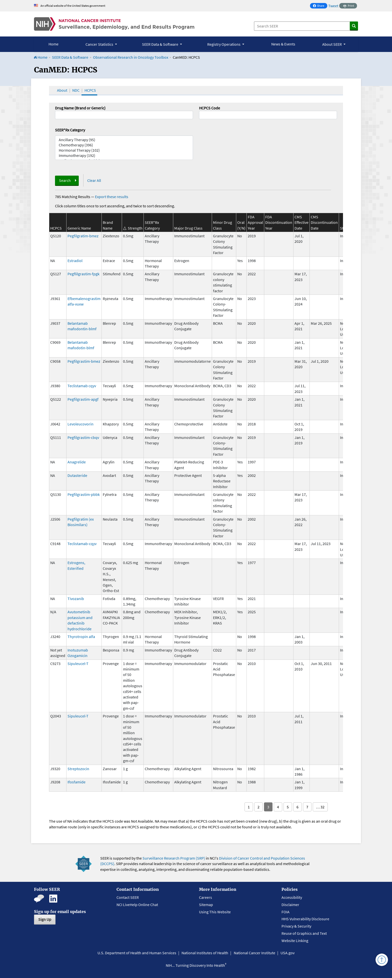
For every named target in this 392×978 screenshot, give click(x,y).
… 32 (320, 806)
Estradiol (75, 260)
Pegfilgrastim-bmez (84, 361)
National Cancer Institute (254, 952)
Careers (205, 897)
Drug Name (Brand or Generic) (80, 107)
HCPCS (90, 90)
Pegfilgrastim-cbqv (83, 437)
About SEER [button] (332, 44)
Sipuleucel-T (78, 663)
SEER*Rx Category (70, 129)
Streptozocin (78, 768)
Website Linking (295, 940)
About (62, 90)
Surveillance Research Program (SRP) (173, 858)
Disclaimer (290, 904)
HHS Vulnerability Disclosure (305, 918)
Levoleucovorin (81, 423)
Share (320, 6)
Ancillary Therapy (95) (124, 139)
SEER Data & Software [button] (160, 44)
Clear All (94, 180)
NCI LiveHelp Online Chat (137, 904)
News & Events (283, 43)
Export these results (111, 196)
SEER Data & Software (70, 57)
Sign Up (44, 919)
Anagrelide (77, 461)
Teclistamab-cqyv (82, 543)
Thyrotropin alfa (81, 636)
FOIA (286, 911)
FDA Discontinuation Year (278, 222)
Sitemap (206, 904)
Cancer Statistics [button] (100, 44)
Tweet (333, 5)
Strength (135, 228)
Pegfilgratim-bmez (83, 235)
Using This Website (215, 911)
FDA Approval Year (255, 222)
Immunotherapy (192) (124, 155)
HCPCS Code (209, 107)
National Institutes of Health (205, 952)
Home (53, 43)
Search (65, 180)
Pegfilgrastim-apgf (83, 399)
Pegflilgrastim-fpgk (84, 273)
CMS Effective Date (301, 222)
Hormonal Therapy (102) (124, 150)
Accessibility (292, 897)
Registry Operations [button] (224, 44)
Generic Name (79, 228)
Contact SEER (127, 897)
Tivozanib (76, 598)
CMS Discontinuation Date (324, 222)
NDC (76, 90)
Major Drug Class (188, 228)
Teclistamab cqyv (82, 385)
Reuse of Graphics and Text (304, 933)
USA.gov (287, 952)
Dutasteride (77, 475)
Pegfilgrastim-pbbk (84, 494)
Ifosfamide (77, 781)
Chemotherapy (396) (124, 145)
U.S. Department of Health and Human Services (137, 952)
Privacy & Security (296, 926)
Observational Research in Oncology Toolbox (130, 57)
